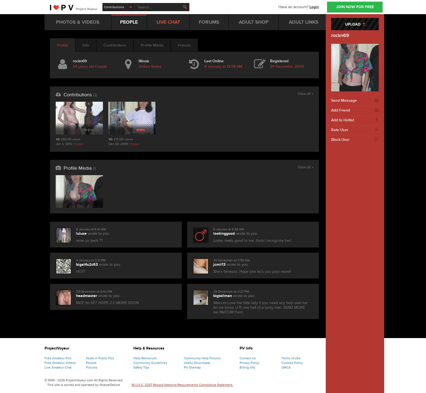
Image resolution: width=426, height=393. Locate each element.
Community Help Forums (202, 358)
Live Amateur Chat (58, 367)
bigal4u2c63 (87, 264)
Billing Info (247, 367)
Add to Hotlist (355, 120)
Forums (91, 367)
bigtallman (222, 295)
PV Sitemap (192, 367)
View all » (305, 94)
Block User (355, 140)
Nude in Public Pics (100, 358)
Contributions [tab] (115, 45)
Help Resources (145, 358)
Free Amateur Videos (60, 363)
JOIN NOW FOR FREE (355, 7)
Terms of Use (290, 358)
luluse (81, 233)
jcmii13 (219, 264)
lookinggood (224, 233)
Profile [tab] (62, 45)
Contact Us (248, 358)
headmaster (86, 295)
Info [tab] (86, 45)
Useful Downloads (197, 363)
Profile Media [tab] (152, 45)
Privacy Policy (249, 363)
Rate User (355, 130)
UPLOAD (355, 24)
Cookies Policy (292, 363)
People (91, 363)
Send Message (355, 100)
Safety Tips (141, 367)
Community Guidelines (150, 363)
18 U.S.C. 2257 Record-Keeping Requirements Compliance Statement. (182, 385)
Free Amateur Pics (58, 358)
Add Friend (355, 110)
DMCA (286, 367)
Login (314, 7)
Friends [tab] (184, 45)
